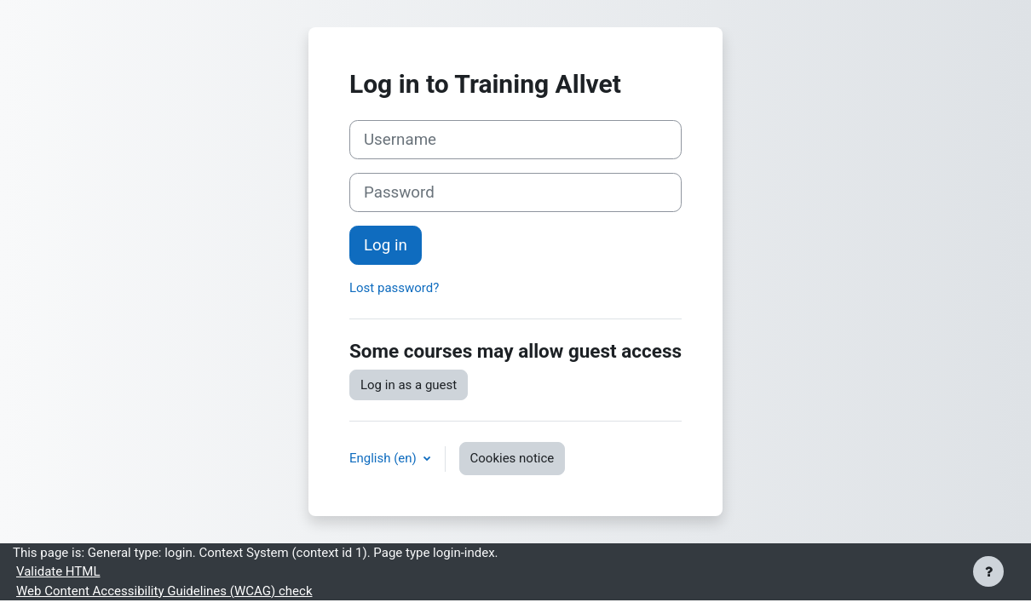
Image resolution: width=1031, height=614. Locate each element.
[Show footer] (988, 571)
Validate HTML (58, 571)
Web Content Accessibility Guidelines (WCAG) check (164, 591)
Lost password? (394, 288)
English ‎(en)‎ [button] (384, 458)
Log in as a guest (408, 385)
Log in (385, 245)
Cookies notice (512, 458)
